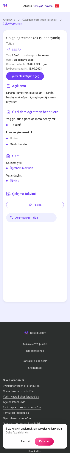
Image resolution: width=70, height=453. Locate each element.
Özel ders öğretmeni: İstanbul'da (22, 423)
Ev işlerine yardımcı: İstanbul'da (21, 385)
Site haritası (35, 367)
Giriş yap (38, 5)
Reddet (25, 441)
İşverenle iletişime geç (25, 76)
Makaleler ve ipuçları (35, 343)
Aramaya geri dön (23, 217)
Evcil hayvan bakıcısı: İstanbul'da (22, 407)
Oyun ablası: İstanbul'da (17, 418)
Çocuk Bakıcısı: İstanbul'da (18, 391)
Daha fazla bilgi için (17, 432)
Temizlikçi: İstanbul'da (16, 412)
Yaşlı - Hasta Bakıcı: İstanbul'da (21, 396)
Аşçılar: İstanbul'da (14, 402)
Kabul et (44, 441)
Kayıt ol (49, 5)
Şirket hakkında (35, 350)
